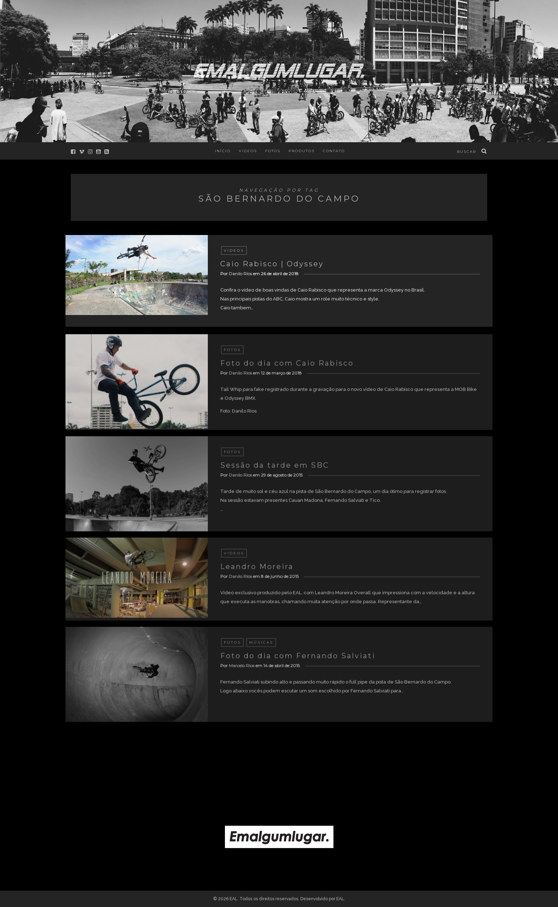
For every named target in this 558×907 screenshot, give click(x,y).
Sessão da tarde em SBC (274, 468)
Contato (334, 151)
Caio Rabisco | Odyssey (272, 264)
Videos (248, 151)
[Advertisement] (279, 766)
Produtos (302, 151)
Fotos (272, 151)
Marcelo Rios (241, 668)
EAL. (340, 898)
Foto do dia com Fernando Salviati (297, 658)
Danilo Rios (240, 273)
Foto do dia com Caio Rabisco (287, 366)
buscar (466, 151)
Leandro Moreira (257, 569)
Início (223, 151)
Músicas (261, 645)
